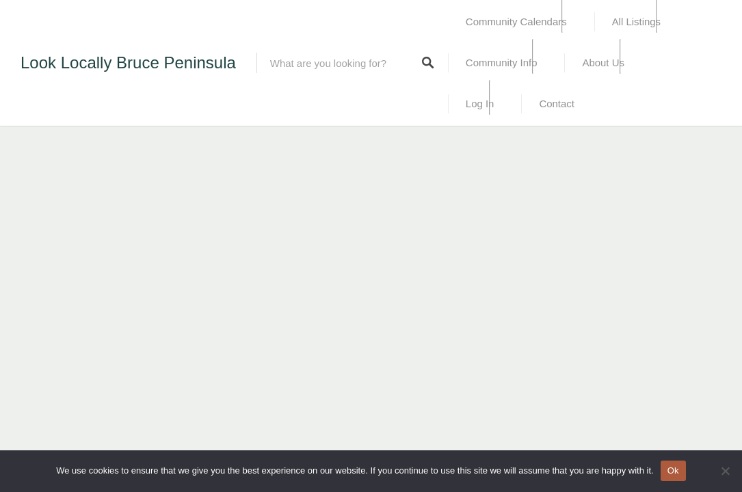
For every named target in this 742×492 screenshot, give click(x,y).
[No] (725, 471)
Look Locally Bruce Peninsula (128, 62)
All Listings (636, 21)
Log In (480, 103)
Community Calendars (516, 21)
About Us (603, 62)
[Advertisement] (205, 167)
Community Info (502, 62)
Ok (673, 470)
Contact (556, 103)
